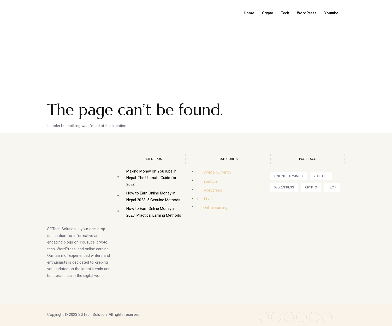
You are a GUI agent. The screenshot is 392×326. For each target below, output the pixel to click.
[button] (288, 176)
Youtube (330, 12)
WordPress (305, 12)
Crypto (264, 12)
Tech (282, 12)
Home (244, 12)
